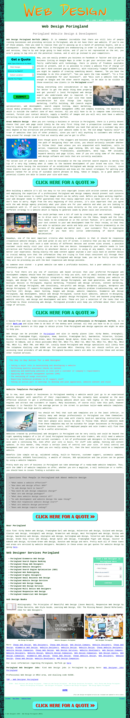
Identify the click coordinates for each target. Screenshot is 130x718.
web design (44, 350)
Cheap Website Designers (109, 648)
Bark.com (17, 324)
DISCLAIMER (118, 20)
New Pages (16, 698)
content (63, 252)
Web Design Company (80, 645)
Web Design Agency (108, 653)
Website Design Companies (19, 650)
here (15, 547)
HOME (87, 20)
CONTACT (109, 20)
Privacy (122, 698)
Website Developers (90, 650)
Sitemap (7, 698)
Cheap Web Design (22, 645)
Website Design (69, 648)
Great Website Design (17, 122)
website (108, 77)
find (14, 531)
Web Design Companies (85, 653)
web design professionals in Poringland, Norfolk (89, 321)
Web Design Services (66, 650)
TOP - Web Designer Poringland (22, 680)
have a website (116, 114)
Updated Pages (26, 698)
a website (35, 210)
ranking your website (108, 277)
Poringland (80, 82)
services (26, 353)
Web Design (12, 334)
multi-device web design (19, 297)
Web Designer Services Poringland (32, 552)
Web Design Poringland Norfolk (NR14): (27, 40)
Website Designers (102, 645)
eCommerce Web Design (26, 648)
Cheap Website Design (84, 656)
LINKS (94, 20)
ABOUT (101, 20)
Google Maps (65, 61)
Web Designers (40, 645)
